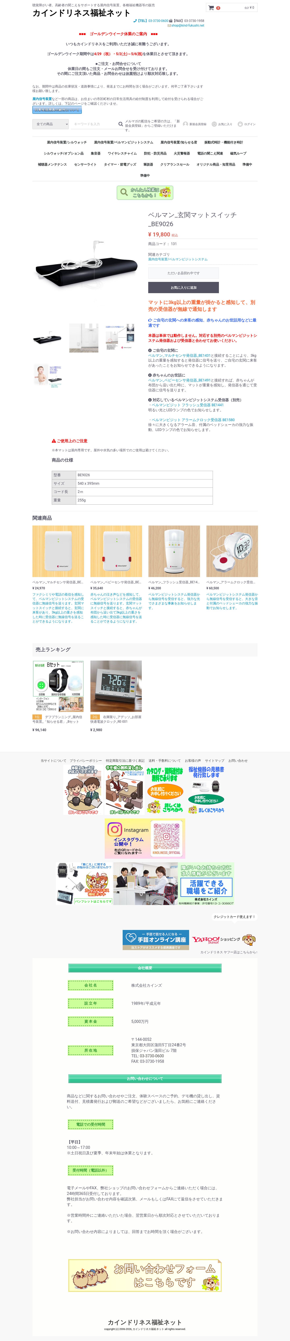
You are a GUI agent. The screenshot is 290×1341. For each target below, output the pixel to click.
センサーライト (85, 165)
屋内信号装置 (42, 99)
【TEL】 (140, 21)
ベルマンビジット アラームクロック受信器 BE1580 (193, 420)
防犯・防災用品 (155, 154)
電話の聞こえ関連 (210, 154)
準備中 (247, 165)
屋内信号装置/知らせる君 (179, 142)
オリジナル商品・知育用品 (216, 165)
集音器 (95, 154)
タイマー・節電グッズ (120, 165)
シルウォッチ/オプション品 (64, 154)
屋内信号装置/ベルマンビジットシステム (123, 142)
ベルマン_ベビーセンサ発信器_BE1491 (179, 380)
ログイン (246, 124)
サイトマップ (214, 761)
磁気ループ (238, 154)
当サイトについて (53, 761)
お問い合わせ (238, 761)
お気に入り (221, 124)
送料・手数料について (165, 761)
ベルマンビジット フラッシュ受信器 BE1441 (188, 405)
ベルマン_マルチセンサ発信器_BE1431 (179, 356)
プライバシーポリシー (86, 761)
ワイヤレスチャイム (122, 154)
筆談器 (148, 165)
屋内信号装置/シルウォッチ (67, 142)
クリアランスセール (174, 165)
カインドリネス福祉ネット (81, 13)
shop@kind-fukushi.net (187, 25)
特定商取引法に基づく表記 (125, 761)
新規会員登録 (194, 124)
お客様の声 (193, 761)
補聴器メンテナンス (52, 165)
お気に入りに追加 (184, 288)
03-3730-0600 (158, 21)
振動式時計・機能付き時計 (223, 142)
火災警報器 (182, 154)
